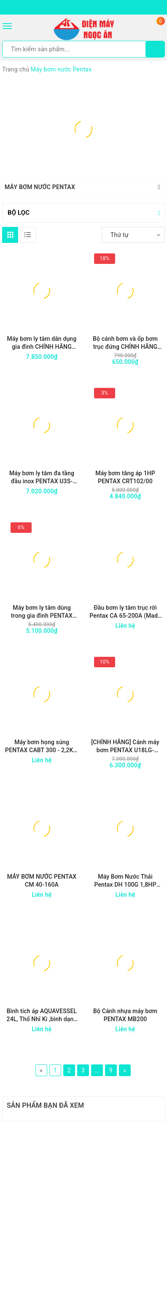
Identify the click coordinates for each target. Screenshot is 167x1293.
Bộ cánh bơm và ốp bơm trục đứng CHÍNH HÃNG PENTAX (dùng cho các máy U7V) (125, 343)
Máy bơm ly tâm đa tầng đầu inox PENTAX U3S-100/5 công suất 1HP (41, 477)
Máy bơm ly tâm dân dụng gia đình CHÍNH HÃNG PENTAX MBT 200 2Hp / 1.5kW (42, 343)
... (97, 1070)
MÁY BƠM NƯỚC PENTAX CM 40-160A (42, 880)
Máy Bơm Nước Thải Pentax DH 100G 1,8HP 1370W (125, 881)
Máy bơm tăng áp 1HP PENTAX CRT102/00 (125, 477)
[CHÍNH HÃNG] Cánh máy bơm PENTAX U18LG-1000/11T (125, 746)
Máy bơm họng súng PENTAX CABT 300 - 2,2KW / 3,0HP (41, 746)
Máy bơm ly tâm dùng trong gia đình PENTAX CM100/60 (42, 612)
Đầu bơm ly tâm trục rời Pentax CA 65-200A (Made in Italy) (125, 612)
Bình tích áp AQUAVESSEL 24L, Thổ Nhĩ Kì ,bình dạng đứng (42, 1015)
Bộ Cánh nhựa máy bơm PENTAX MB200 (125, 1015)
